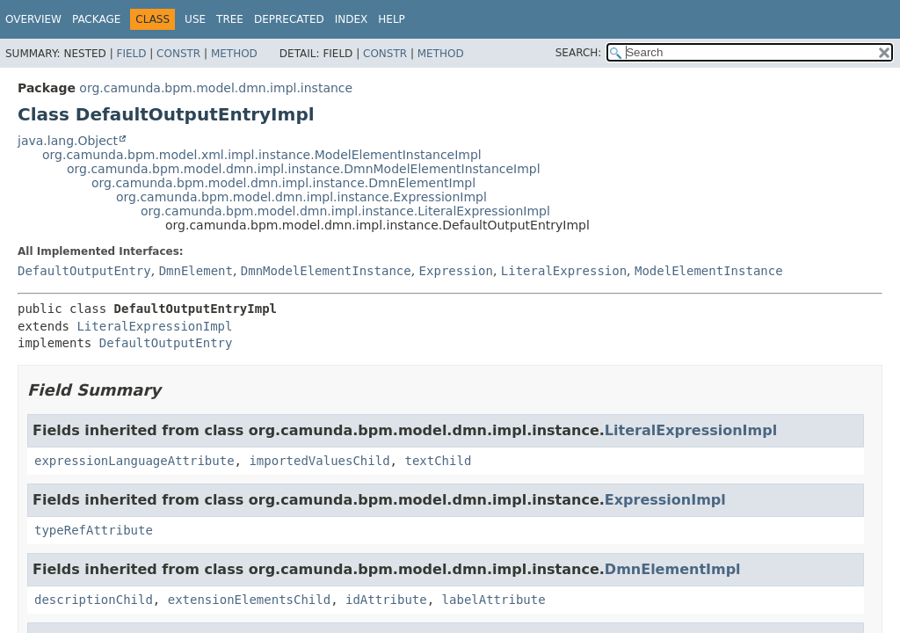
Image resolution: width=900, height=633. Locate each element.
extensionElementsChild (249, 600)
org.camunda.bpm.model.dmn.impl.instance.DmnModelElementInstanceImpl (304, 169)
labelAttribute (494, 600)
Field (131, 53)
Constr (178, 53)
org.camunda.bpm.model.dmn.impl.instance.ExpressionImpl (301, 197)
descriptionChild (93, 600)
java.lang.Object (68, 141)
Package (96, 19)
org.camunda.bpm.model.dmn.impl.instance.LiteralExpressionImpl (345, 211)
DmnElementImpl (673, 569)
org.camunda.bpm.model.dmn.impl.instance (215, 88)
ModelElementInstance (709, 271)
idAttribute (386, 600)
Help (391, 19)
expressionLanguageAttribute (134, 461)
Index (351, 19)
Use (195, 19)
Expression (456, 271)
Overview (33, 19)
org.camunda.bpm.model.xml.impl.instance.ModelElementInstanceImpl (262, 155)
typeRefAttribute (93, 530)
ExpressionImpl (665, 499)
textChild (437, 461)
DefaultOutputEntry (84, 271)
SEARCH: (578, 53)
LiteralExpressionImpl (154, 326)
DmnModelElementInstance (326, 271)
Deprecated (289, 19)
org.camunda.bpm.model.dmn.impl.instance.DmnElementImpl (283, 183)
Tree (229, 19)
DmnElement (196, 271)
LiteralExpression (564, 271)
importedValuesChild (319, 461)
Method (234, 53)
